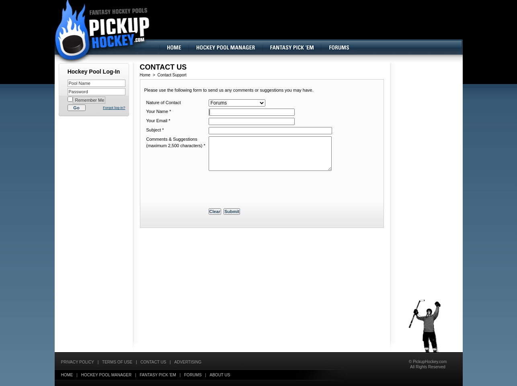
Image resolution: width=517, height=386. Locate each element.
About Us (220, 375)
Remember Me (89, 100)
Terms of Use (117, 362)
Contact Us (153, 362)
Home (145, 75)
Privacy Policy (77, 362)
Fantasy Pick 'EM (158, 375)
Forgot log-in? (114, 108)
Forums (192, 375)
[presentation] (270, 190)
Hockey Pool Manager (106, 375)
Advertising (188, 362)
